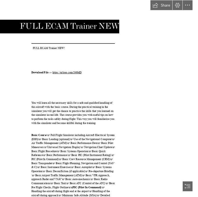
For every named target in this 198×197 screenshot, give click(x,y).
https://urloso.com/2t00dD (67, 72)
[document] (99, 98)
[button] (161, 5)
